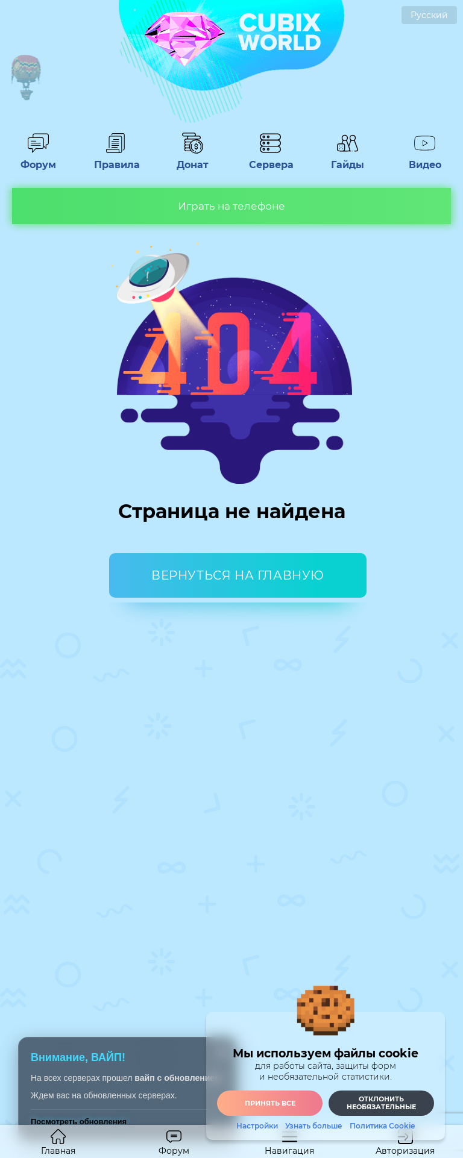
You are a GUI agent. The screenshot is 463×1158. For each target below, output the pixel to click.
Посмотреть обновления (79, 1121)
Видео (425, 159)
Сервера (270, 159)
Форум (38, 159)
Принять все (270, 1103)
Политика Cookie (382, 1126)
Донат (193, 159)
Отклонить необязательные (381, 1103)
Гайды (348, 159)
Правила (115, 159)
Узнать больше (313, 1126)
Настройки (257, 1126)
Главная (58, 1142)
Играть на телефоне (231, 206)
